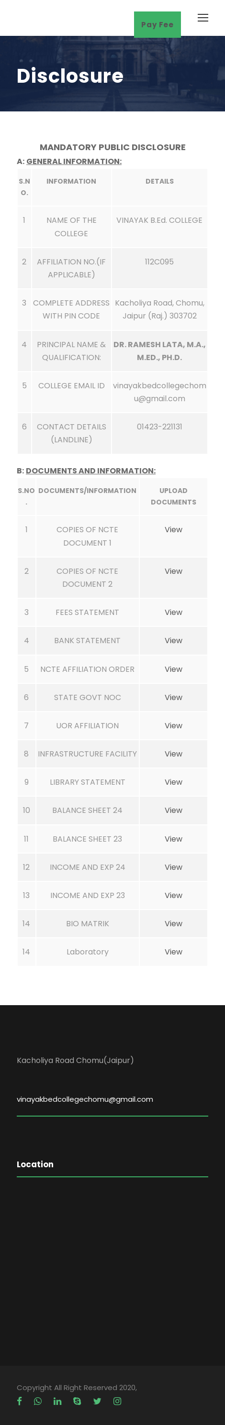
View (173, 529)
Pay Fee (157, 25)
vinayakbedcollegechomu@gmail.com (85, 1099)
